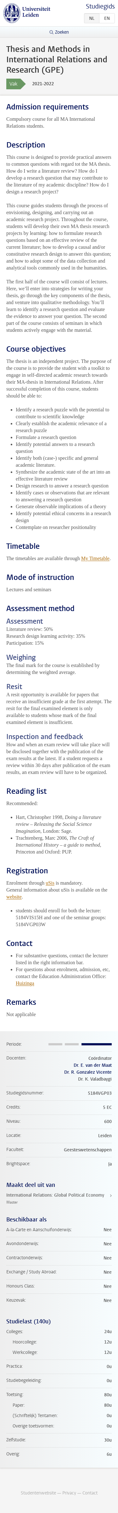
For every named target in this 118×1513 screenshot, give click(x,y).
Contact (90, 1493)
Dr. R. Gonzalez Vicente (88, 1072)
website (14, 896)
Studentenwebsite (38, 1493)
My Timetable (95, 558)
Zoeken (62, 32)
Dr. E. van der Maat (93, 1065)
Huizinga (25, 983)
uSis (50, 883)
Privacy (69, 1493)
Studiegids (100, 6)
